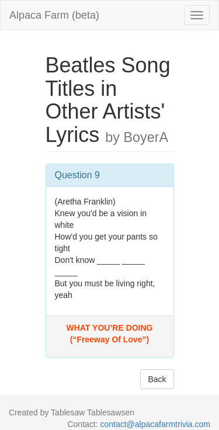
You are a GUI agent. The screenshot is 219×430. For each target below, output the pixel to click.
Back (157, 379)
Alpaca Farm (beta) (54, 15)
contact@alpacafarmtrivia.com (155, 424)
